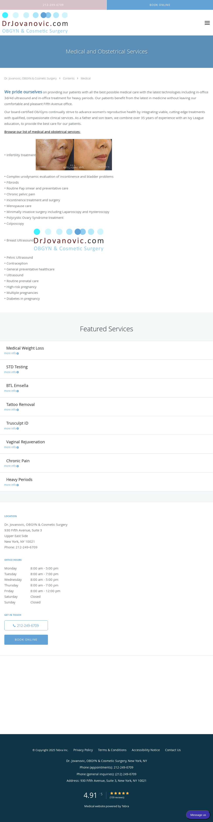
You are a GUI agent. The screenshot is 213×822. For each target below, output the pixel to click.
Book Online (26, 639)
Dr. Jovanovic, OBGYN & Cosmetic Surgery (30, 78)
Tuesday (36, 574)
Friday (36, 591)
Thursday (36, 585)
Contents (69, 78)
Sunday (36, 602)
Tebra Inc (62, 750)
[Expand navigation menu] (207, 23)
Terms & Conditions (112, 750)
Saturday (36, 596)
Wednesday (36, 579)
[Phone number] (26, 625)
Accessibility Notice (146, 750)
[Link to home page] (34, 22)
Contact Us (173, 750)
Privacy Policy (83, 750)
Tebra (125, 806)
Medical (86, 78)
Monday (36, 568)
